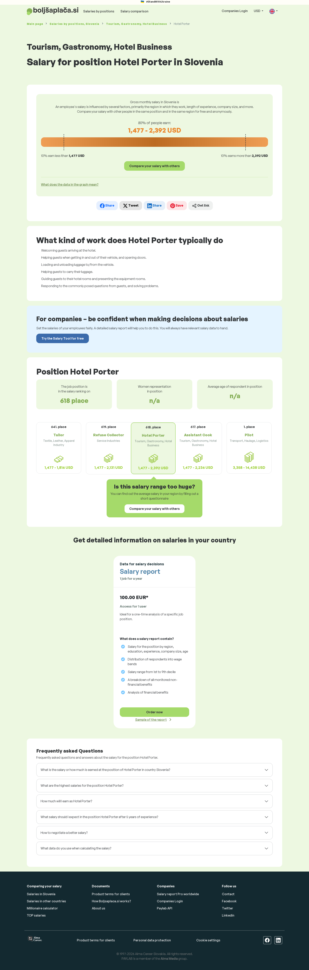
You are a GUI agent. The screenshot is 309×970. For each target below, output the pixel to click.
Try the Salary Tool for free (62, 338)
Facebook (229, 901)
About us (98, 908)
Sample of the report (151, 720)
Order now (154, 712)
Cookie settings (208, 940)
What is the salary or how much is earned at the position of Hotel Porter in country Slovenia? (105, 770)
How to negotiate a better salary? (64, 833)
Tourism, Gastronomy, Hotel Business (136, 23)
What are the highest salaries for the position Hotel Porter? (82, 785)
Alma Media (169, 959)
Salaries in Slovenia (41, 894)
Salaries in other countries (46, 901)
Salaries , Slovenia (74, 23)
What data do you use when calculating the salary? (76, 848)
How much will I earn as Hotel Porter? (66, 801)
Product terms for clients (111, 894)
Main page (35, 23)
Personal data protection (152, 940)
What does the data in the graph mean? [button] (70, 184)
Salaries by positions (98, 11)
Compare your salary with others (154, 166)
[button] (273, 11)
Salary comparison (134, 11)
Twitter (227, 908)
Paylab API (164, 908)
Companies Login (235, 11)
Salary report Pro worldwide (178, 894)
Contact (228, 894)
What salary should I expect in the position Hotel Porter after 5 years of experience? (99, 817)
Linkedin (228, 915)
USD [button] (257, 11)
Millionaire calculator (42, 908)
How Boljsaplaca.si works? (111, 901)
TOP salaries (36, 915)
